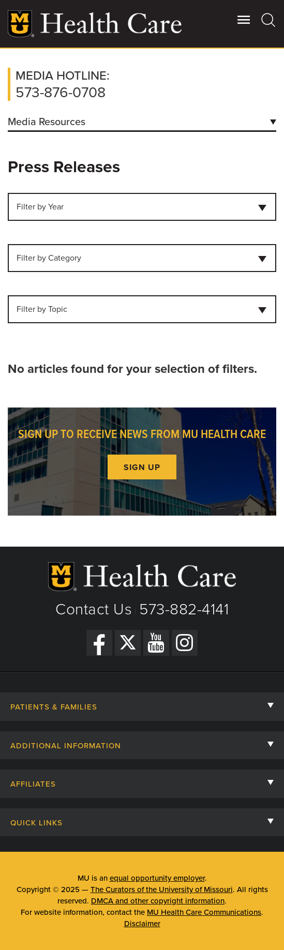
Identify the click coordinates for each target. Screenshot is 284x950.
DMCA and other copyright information (158, 901)
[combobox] (142, 207)
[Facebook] (99, 643)
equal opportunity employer (157, 878)
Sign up (142, 467)
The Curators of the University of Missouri (162, 889)
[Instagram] (185, 643)
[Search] (268, 19)
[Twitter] (128, 643)
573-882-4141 (184, 609)
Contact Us (93, 609)
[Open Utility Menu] (243, 19)
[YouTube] (156, 643)
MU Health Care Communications (204, 912)
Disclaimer (142, 923)
